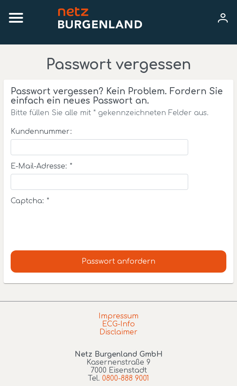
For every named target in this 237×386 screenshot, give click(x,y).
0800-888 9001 (125, 378)
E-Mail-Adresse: (41, 166)
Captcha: (30, 201)
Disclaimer (118, 332)
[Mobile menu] (16, 17)
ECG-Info (118, 324)
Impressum (118, 316)
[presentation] (78, 226)
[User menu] (223, 18)
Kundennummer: (41, 132)
